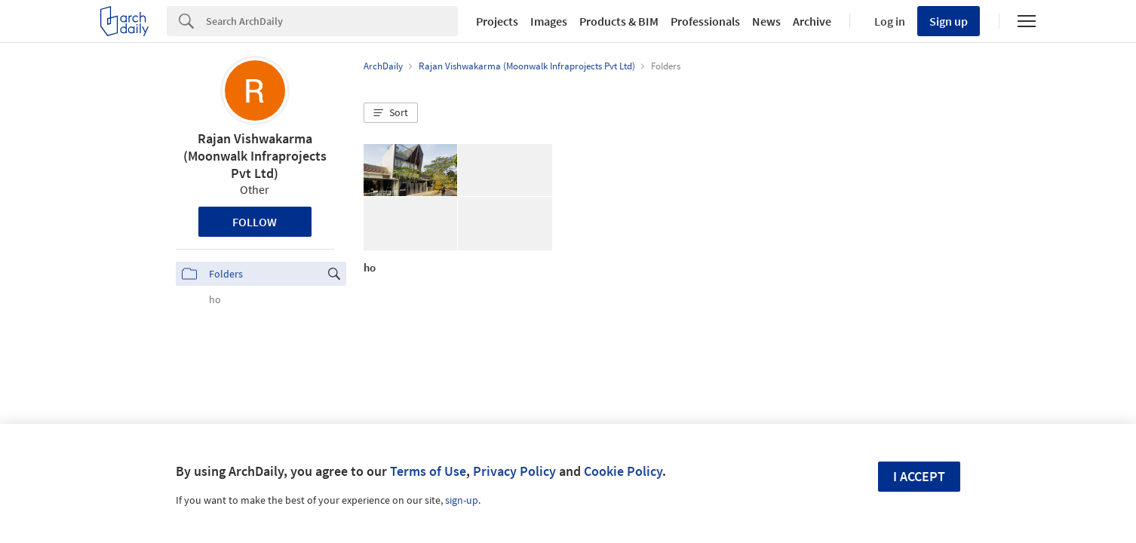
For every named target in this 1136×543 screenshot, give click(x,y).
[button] (391, 113)
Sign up (948, 21)
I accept (919, 476)
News (766, 21)
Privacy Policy (514, 471)
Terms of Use (428, 471)
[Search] (332, 21)
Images (548, 21)
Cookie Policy (623, 471)
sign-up (461, 500)
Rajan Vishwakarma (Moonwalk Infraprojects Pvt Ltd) (255, 156)
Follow (254, 221)
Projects (497, 21)
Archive (812, 21)
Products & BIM (619, 21)
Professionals (705, 21)
